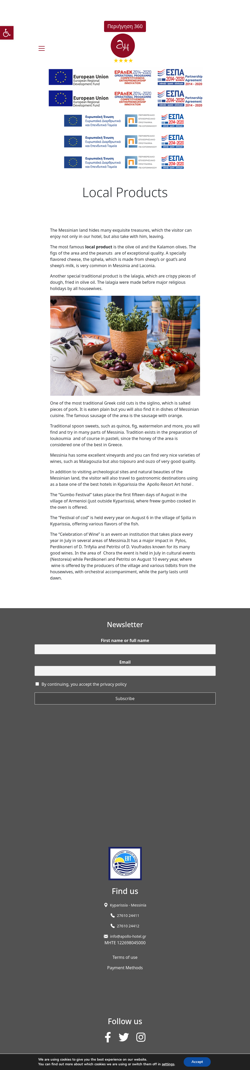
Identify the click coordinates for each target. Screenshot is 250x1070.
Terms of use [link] (124, 957)
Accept (197, 1061)
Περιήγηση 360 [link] (125, 26)
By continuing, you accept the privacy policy (84, 684)
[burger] (42, 48)
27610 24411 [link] (128, 915)
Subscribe (125, 698)
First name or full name (125, 640)
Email (125, 662)
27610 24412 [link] (128, 925)
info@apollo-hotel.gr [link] (128, 936)
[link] (7, 33)
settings (168, 1064)
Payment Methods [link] (125, 968)
